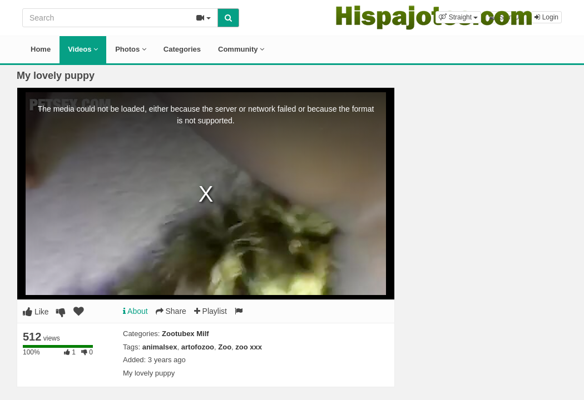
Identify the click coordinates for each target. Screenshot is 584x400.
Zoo (224, 347)
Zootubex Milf (185, 333)
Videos (83, 49)
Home (41, 49)
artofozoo (197, 347)
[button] (458, 17)
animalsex (159, 347)
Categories (182, 49)
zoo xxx (248, 347)
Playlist (210, 311)
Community (241, 49)
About (135, 311)
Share (171, 311)
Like (36, 311)
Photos (130, 49)
